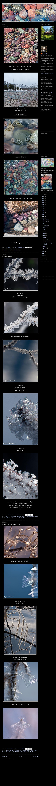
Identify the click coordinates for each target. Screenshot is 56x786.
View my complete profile (47, 73)
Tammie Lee (44, 53)
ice (21, 516)
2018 (43, 208)
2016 (43, 212)
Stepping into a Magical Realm (11, 524)
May (44, 233)
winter (13, 517)
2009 (43, 257)
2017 (43, 210)
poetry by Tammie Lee (7, 751)
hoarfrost (17, 516)
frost (12, 516)
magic (32, 750)
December (45, 219)
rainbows (15, 751)
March (44, 237)
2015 (43, 214)
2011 (43, 253)
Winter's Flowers (7, 256)
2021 (43, 202)
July (44, 229)
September (45, 225)
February (45, 246)
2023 (43, 198)
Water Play (5, 26)
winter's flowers (20, 517)
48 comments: (21, 748)
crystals (8, 516)
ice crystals (25, 516)
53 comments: (21, 247)
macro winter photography (23, 750)
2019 (43, 206)
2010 (43, 255)
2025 (43, 196)
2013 (43, 218)
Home (20, 756)
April (44, 235)
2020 (43, 204)
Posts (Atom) (10, 759)
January (45, 248)
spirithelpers (7, 517)
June (44, 231)
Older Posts (35, 756)
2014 (43, 216)
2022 (43, 200)
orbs (35, 750)
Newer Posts (4, 756)
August (45, 227)
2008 (43, 259)
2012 (43, 251)
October (45, 223)
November (45, 221)
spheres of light (22, 751)
